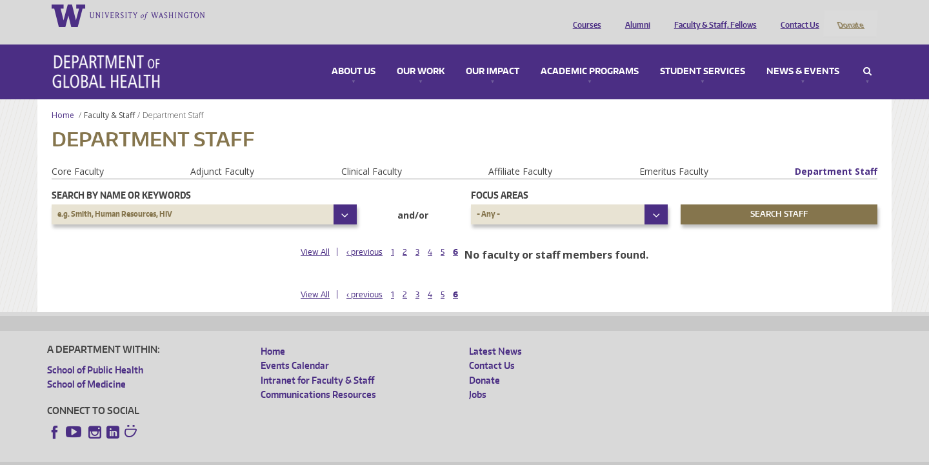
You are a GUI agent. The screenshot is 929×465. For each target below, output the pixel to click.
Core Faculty (78, 154)
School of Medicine (86, 367)
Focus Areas (499, 177)
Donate (850, 15)
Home (63, 97)
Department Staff (836, 154)
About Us (353, 54)
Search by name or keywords (121, 177)
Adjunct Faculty (222, 154)
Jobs (477, 376)
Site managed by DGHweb (347, 455)
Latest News (495, 333)
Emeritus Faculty (673, 154)
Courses (584, 15)
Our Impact (492, 54)
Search (867, 54)
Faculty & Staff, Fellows (712, 15)
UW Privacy (218, 455)
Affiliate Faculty (520, 154)
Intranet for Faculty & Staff (317, 362)
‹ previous (364, 234)
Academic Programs (590, 54)
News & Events (802, 54)
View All (315, 234)
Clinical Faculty (371, 154)
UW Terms (270, 455)
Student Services (702, 54)
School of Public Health (95, 352)
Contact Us (796, 15)
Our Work (421, 54)
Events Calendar (295, 348)
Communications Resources (318, 376)
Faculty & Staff (109, 97)
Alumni (634, 15)
